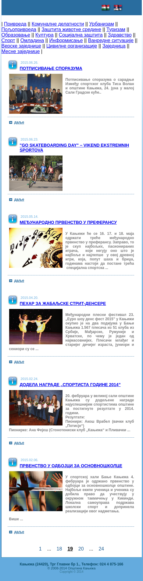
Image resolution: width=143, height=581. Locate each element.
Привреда (15, 24)
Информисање (66, 40)
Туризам (115, 29)
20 (81, 548)
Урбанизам (101, 24)
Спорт (8, 40)
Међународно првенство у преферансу (68, 222)
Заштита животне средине (71, 29)
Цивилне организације (71, 45)
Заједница (114, 45)
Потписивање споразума (51, 68)
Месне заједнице (21, 51)
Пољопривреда (19, 29)
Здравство (120, 35)
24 (101, 548)
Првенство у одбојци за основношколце (71, 465)
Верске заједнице (21, 45)
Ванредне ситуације (111, 40)
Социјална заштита (81, 35)
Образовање (16, 35)
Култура (44, 35)
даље (19, 122)
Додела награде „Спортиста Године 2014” (70, 384)
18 (59, 548)
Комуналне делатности (58, 24)
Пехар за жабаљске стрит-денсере (63, 303)
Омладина (32, 40)
